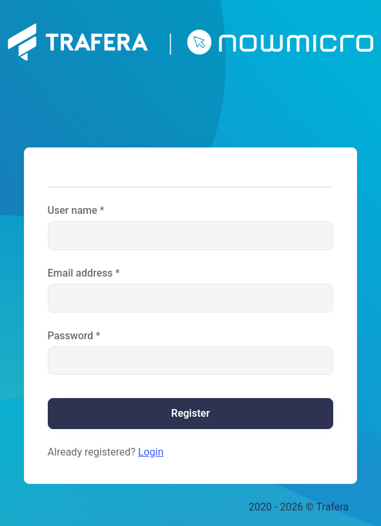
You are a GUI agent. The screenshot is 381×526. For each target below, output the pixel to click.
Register (190, 413)
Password (71, 336)
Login (150, 452)
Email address (80, 273)
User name (73, 210)
